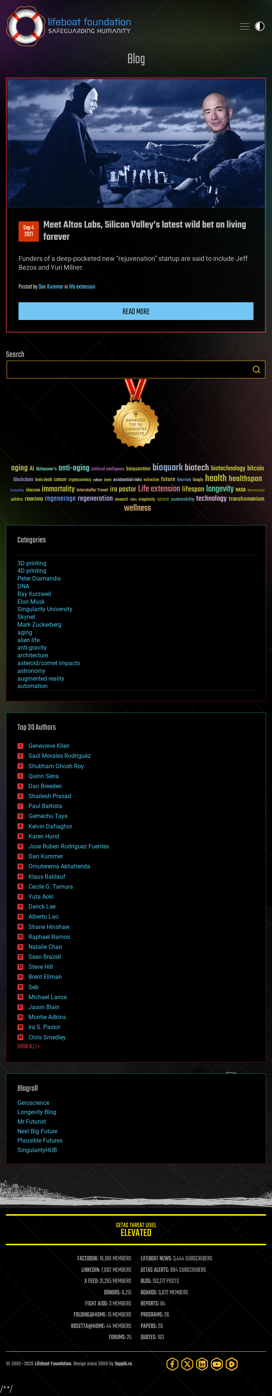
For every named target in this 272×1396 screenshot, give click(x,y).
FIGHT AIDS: (96, 1304)
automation (32, 686)
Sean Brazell (44, 956)
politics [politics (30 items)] (17, 499)
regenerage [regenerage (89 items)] (60, 499)
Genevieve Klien (49, 745)
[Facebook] (172, 1364)
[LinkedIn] (202, 1364)
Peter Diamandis (39, 578)
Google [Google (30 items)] (198, 480)
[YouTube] (217, 1364)
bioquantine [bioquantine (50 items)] (138, 469)
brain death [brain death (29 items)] (43, 480)
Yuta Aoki (41, 896)
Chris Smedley (47, 1037)
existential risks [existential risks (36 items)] (127, 480)
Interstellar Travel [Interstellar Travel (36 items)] (92, 490)
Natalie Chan (45, 946)
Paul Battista (45, 806)
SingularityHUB (37, 1150)
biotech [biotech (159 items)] (197, 468)
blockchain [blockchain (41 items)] (23, 480)
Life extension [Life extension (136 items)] (159, 489)
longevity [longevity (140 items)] (220, 489)
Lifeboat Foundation (53, 1364)
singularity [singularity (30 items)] (146, 499)
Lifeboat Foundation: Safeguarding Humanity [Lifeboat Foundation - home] (117, 26)
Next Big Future (37, 1131)
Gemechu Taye (47, 816)
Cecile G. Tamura (50, 886)
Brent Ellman (45, 976)
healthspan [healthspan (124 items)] (245, 479)
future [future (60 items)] (168, 479)
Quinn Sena (43, 776)
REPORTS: (150, 1304)
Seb (33, 987)
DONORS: (112, 1293)
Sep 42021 (28, 231)
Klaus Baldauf (47, 876)
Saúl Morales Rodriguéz (59, 755)
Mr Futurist (31, 1121)
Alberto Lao (43, 916)
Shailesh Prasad (49, 796)
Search (256, 369)
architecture (32, 655)
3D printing (31, 563)
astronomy (31, 670)
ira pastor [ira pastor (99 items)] (123, 489)
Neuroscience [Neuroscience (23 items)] (256, 491)
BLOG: (146, 1281)
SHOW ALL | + (28, 1047)
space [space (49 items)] (163, 499)
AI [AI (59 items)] (32, 469)
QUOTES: (149, 1337)
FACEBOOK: (87, 1259)
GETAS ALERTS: (155, 1270)
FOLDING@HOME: (90, 1315)
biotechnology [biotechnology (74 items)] (228, 469)
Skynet (26, 616)
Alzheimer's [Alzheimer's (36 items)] (46, 469)
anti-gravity (32, 647)
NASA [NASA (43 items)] (241, 490)
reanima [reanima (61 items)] (34, 499)
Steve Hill (40, 966)
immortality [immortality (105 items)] (58, 489)
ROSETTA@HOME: (88, 1326)
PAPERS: (149, 1326)
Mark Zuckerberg (39, 624)
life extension (82, 287)
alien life (28, 640)
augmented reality (40, 678)
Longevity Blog (36, 1112)
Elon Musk (31, 601)
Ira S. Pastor (44, 1027)
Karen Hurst (43, 836)
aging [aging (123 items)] (19, 468)
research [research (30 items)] (121, 499)
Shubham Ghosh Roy (56, 766)
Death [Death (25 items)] (107, 480)
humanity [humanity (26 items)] (17, 490)
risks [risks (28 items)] (133, 499)
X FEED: (91, 1281)
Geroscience (33, 1102)
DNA (23, 586)
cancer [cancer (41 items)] (60, 480)
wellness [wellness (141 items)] (137, 508)
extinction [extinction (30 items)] (151, 480)
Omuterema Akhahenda (59, 866)
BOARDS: (149, 1293)
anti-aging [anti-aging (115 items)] (74, 468)
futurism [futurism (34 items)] (184, 480)
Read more (136, 312)
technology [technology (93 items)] (211, 499)
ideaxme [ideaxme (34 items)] (33, 490)
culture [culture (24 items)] (97, 480)
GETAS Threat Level (136, 1231)
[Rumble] (232, 1364)
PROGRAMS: (152, 1315)
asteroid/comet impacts (48, 663)
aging (24, 632)
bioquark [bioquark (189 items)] (167, 468)
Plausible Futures (40, 1140)
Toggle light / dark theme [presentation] (260, 26)
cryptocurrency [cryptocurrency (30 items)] (79, 480)
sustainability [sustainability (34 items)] (182, 500)
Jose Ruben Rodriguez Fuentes (68, 846)
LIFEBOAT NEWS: (156, 1259)
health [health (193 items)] (216, 478)
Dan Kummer (50, 287)
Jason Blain (44, 1007)
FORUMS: (117, 1337)
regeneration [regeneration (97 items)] (95, 498)
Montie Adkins (47, 1017)
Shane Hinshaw (49, 926)
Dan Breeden (45, 786)
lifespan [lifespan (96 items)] (193, 489)
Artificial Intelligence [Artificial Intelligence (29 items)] (107, 469)
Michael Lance (47, 997)
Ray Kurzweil (34, 593)
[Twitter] (187, 1364)
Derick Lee (42, 906)
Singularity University (45, 609)
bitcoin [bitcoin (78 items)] (255, 469)
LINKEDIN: (90, 1270)
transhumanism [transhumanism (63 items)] (246, 499)
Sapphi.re (123, 1364)
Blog (136, 59)
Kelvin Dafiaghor (50, 826)
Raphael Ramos (49, 936)
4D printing (31, 570)
